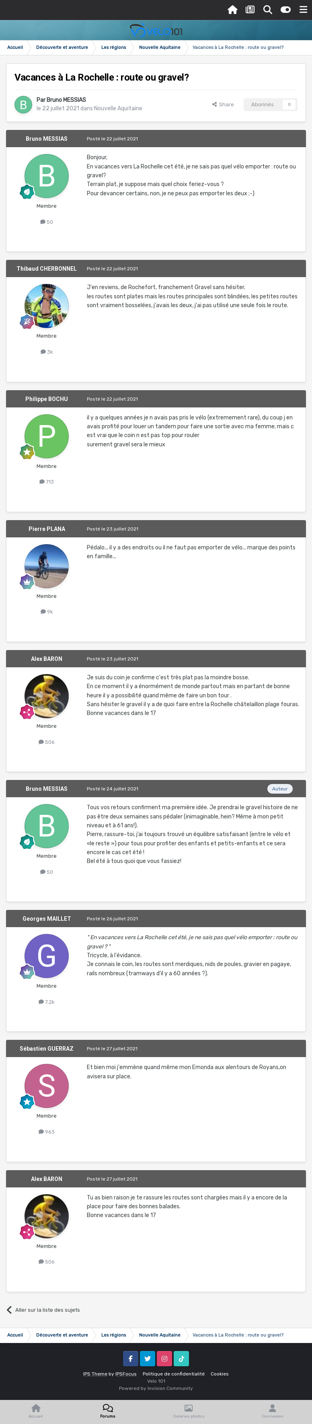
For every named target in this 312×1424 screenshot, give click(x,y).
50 (46, 222)
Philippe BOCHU (46, 399)
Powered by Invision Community (156, 1388)
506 (47, 742)
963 (47, 1132)
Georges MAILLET (47, 919)
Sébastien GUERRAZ (47, 1048)
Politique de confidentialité (174, 1374)
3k (47, 352)
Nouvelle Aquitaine (118, 108)
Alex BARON (46, 659)
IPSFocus (126, 1374)
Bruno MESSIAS (66, 100)
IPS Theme (95, 1374)
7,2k (47, 1002)
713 (46, 482)
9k (47, 612)
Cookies (220, 1374)
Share (223, 104)
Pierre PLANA (47, 529)
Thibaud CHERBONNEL (46, 268)
